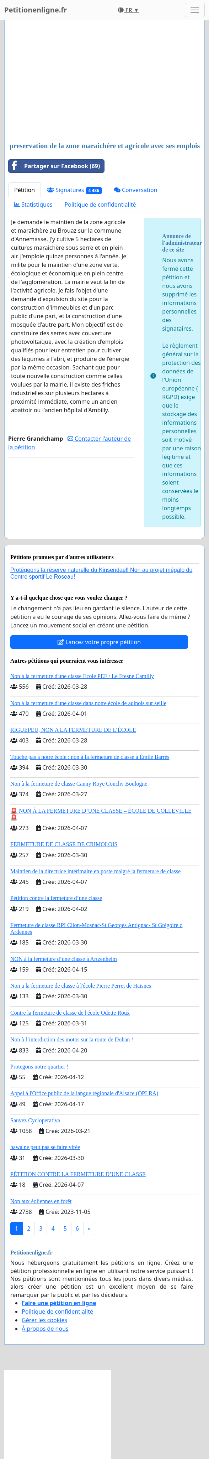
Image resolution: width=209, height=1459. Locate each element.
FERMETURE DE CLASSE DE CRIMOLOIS (63, 844)
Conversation (135, 190)
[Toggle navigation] (195, 10)
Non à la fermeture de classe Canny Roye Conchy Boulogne (78, 784)
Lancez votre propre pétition (99, 642)
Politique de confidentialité (100, 204)
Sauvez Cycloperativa (35, 1120)
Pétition (24, 190)
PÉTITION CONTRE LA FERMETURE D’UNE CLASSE (78, 1174)
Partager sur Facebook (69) (54, 166)
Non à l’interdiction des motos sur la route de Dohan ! (71, 1039)
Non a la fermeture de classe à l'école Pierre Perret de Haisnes (80, 986)
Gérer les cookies (44, 1320)
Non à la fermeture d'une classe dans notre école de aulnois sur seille (88, 703)
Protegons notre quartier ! (39, 1067)
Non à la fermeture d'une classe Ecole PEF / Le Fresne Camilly (82, 676)
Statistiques (33, 204)
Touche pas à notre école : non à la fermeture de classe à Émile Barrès (90, 757)
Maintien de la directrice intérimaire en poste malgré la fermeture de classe (95, 871)
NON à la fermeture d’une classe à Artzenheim (63, 959)
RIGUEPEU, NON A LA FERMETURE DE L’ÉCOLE (73, 730)
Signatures (74, 190)
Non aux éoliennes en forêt (40, 1201)
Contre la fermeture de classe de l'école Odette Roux (70, 1013)
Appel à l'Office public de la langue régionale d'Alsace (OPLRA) (84, 1093)
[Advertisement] (104, 81)
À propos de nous (45, 1329)
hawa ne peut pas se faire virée (45, 1147)
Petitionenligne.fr (35, 10)
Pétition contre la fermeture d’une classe (56, 898)
